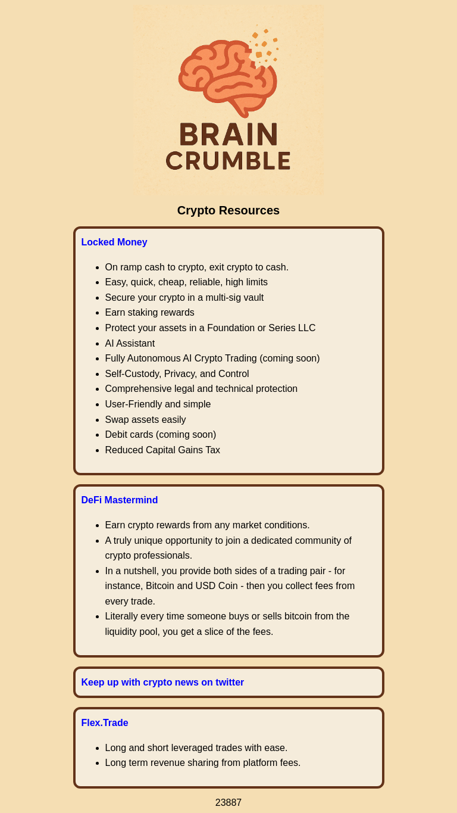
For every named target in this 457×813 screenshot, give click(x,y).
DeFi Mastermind (120, 500)
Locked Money (115, 242)
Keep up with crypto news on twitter (163, 682)
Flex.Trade (105, 723)
